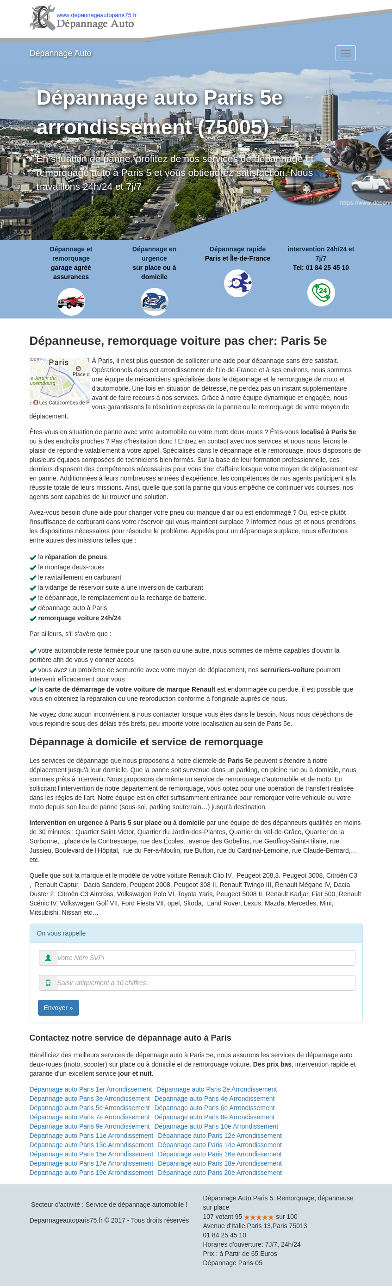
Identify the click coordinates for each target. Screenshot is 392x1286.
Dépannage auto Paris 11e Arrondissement (92, 1135)
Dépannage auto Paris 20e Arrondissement (220, 1172)
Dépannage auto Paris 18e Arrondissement (220, 1163)
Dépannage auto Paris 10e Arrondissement (216, 1126)
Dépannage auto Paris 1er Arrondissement (91, 1089)
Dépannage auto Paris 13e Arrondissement (92, 1145)
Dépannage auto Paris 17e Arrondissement (92, 1163)
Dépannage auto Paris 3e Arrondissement (90, 1098)
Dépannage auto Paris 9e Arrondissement (90, 1126)
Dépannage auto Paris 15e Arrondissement (92, 1154)
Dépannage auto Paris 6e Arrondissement (214, 1107)
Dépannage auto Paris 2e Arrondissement (216, 1089)
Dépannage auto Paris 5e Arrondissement (90, 1107)
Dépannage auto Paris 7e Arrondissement (90, 1117)
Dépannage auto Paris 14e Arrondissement (220, 1145)
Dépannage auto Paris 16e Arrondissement (220, 1154)
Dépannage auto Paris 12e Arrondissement (220, 1135)
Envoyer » (58, 1007)
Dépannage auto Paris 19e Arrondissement (92, 1172)
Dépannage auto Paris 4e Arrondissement (214, 1098)
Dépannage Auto (61, 53)
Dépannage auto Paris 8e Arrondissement (214, 1117)
